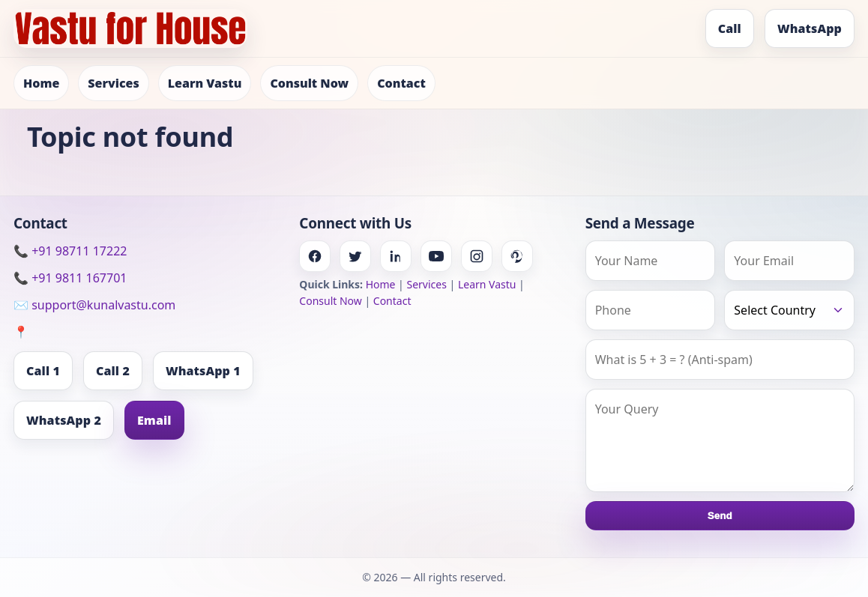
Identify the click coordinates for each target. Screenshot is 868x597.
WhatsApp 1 (203, 371)
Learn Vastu (205, 83)
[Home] (130, 28)
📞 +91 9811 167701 (70, 278)
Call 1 (43, 371)
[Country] (789, 310)
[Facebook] (315, 256)
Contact (401, 83)
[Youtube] (436, 256)
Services (113, 83)
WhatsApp (809, 28)
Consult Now (309, 83)
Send (720, 515)
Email (154, 420)
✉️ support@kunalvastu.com (94, 305)
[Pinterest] (517, 256)
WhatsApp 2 (63, 420)
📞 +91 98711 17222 (70, 251)
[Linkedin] (396, 256)
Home (41, 83)
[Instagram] (476, 256)
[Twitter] (355, 256)
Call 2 (113, 371)
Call (729, 28)
